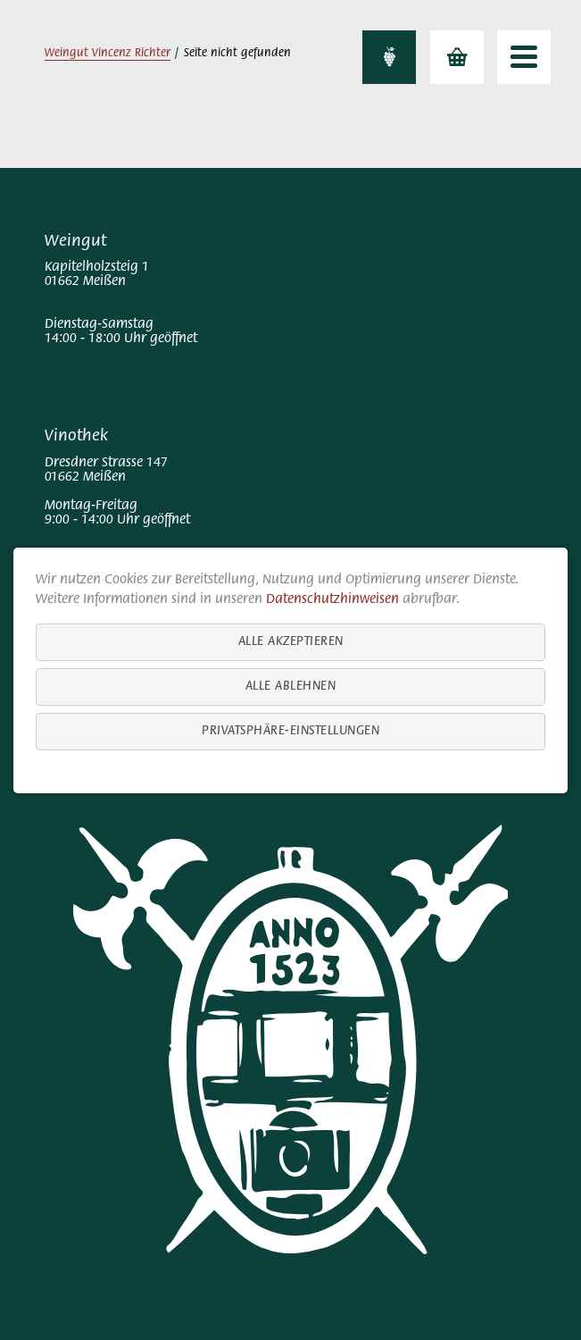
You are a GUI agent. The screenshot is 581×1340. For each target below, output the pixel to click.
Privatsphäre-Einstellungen (290, 730)
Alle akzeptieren (291, 641)
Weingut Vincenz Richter (107, 53)
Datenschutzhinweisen (332, 599)
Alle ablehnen (290, 685)
